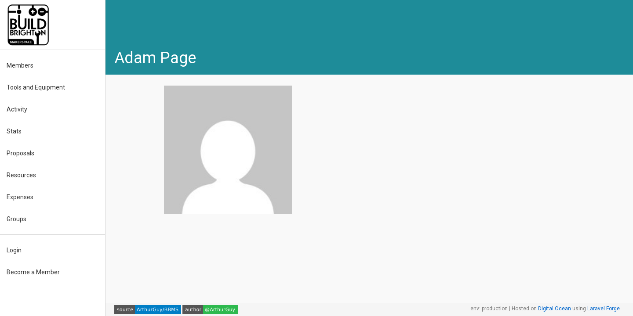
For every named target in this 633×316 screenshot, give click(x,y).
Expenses (20, 197)
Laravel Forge (603, 308)
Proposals (20, 153)
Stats (14, 131)
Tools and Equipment (36, 87)
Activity (17, 109)
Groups (16, 219)
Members (20, 65)
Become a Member (33, 272)
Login (14, 250)
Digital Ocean (554, 308)
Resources (21, 175)
